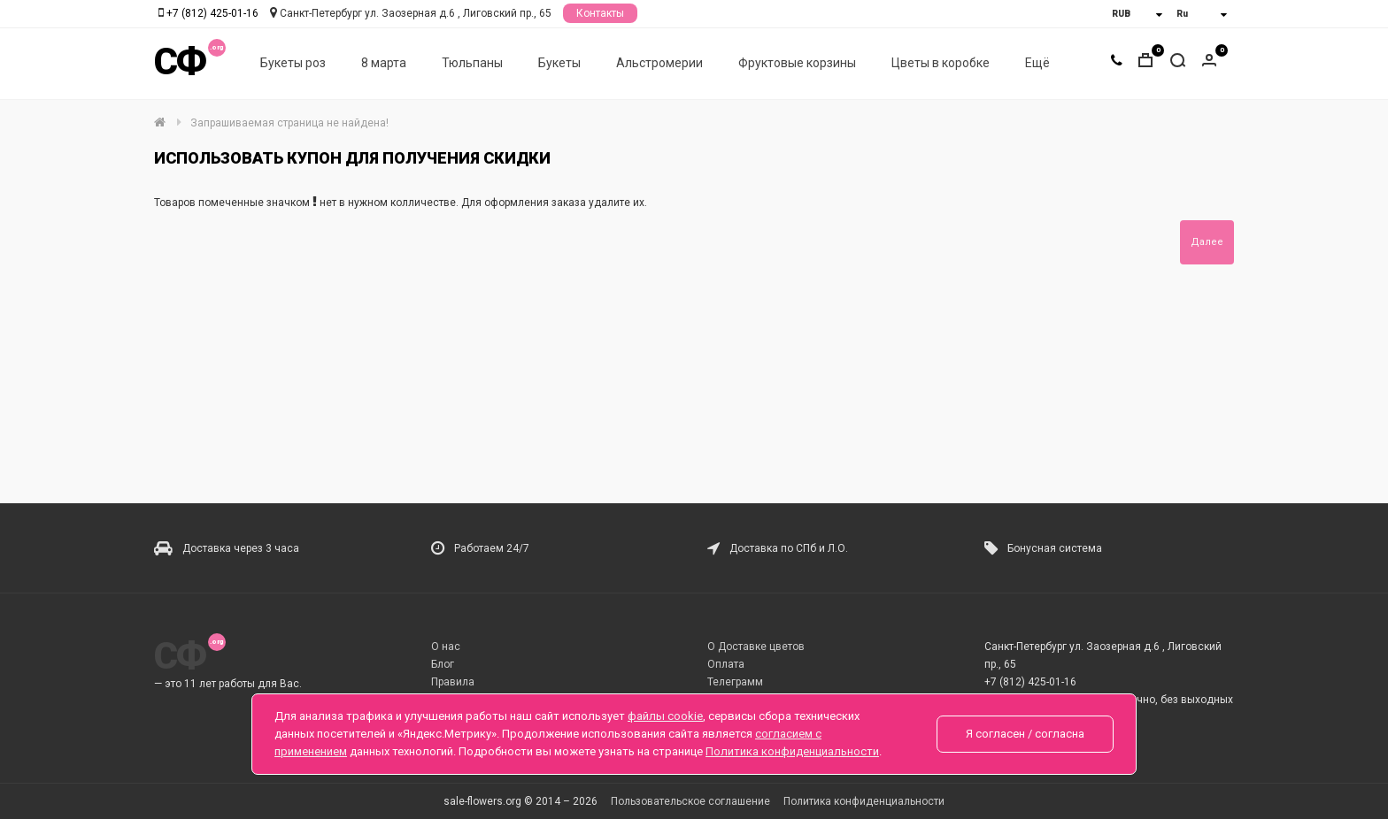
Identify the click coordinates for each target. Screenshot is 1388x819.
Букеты (559, 63)
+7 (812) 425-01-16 (212, 13)
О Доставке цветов (756, 646)
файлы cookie (665, 716)
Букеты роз (293, 63)
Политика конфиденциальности (864, 801)
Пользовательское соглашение (690, 801)
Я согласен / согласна (1025, 733)
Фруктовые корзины (797, 63)
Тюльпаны (472, 63)
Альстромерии (659, 63)
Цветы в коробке (940, 63)
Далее (1207, 242)
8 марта (383, 63)
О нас (445, 646)
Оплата (725, 664)
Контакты (600, 13)
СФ (179, 61)
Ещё (1037, 63)
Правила (452, 682)
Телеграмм (735, 682)
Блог (442, 664)
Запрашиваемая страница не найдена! (289, 123)
